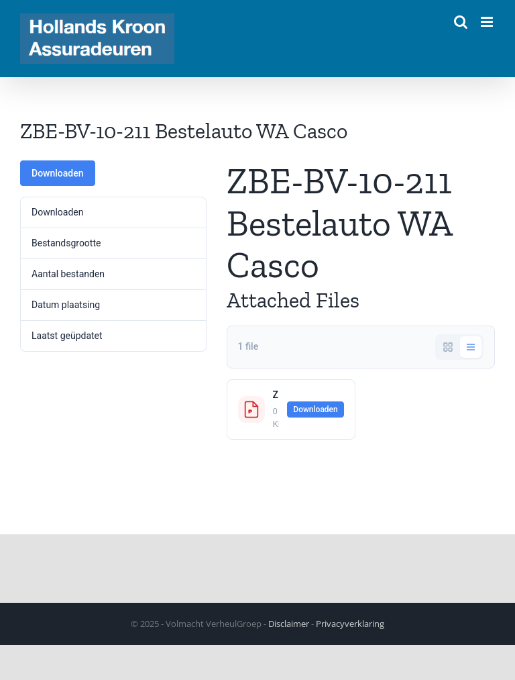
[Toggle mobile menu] (488, 22)
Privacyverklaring (350, 624)
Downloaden (58, 173)
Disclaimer (288, 624)
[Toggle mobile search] (460, 22)
